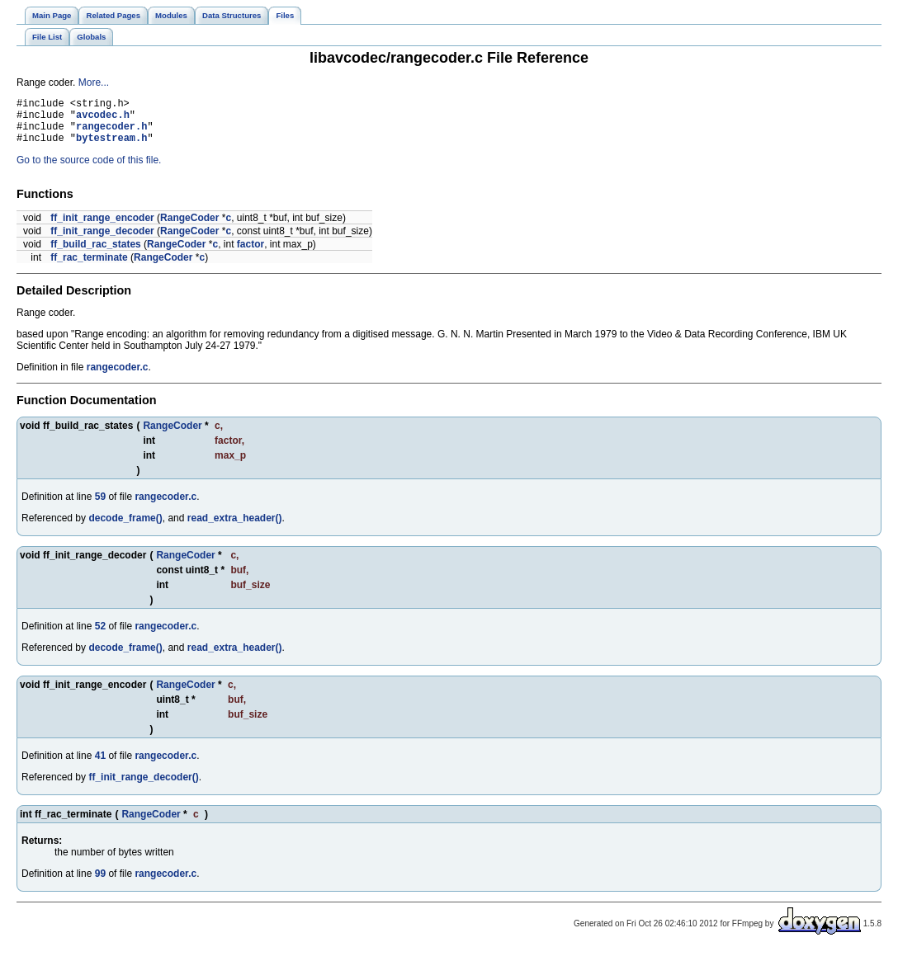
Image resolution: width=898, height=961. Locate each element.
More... (93, 82)
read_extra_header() (234, 528)
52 (100, 636)
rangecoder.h (111, 133)
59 (100, 506)
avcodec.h (103, 119)
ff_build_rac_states (95, 254)
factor (250, 254)
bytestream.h (111, 147)
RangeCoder (189, 227)
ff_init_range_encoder (102, 227)
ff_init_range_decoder (102, 241)
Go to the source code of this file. (89, 170)
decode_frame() (125, 528)
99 (100, 883)
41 (100, 765)
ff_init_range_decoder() (143, 787)
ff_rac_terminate (88, 267)
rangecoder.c (118, 377)
